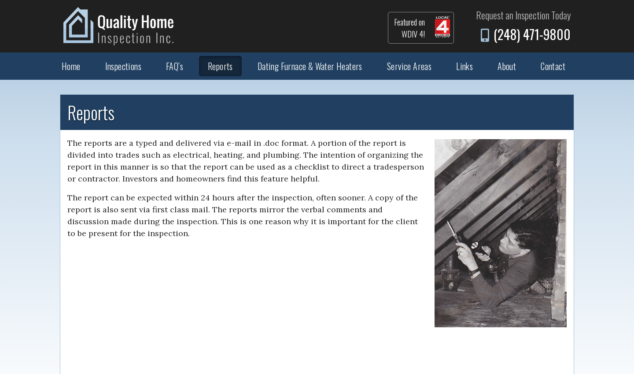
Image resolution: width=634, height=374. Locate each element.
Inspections (123, 66)
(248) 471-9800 (532, 34)
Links (464, 66)
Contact (553, 66)
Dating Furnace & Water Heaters (310, 66)
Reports (220, 66)
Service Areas (409, 66)
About (507, 66)
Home (71, 66)
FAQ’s (174, 66)
